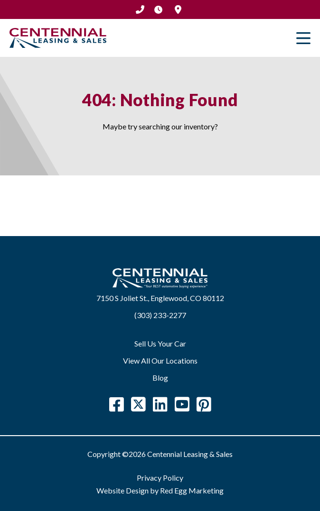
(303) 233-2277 (140, 9)
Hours (158, 9)
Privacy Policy (160, 477)
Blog (160, 377)
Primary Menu (303, 38)
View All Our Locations (160, 360)
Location (178, 9)
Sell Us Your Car (160, 343)
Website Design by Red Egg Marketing (160, 490)
